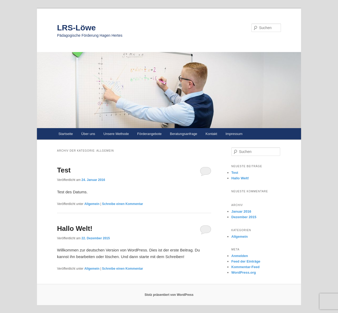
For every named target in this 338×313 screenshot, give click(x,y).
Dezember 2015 (243, 217)
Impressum (234, 134)
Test (64, 170)
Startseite (65, 134)
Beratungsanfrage (183, 134)
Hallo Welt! (74, 228)
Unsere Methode (116, 134)
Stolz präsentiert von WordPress (168, 295)
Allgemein (91, 204)
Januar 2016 (241, 211)
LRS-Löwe (76, 27)
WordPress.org (243, 272)
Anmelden (239, 256)
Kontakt (211, 134)
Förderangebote (149, 134)
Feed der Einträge (245, 261)
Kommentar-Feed (245, 267)
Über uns (88, 134)
